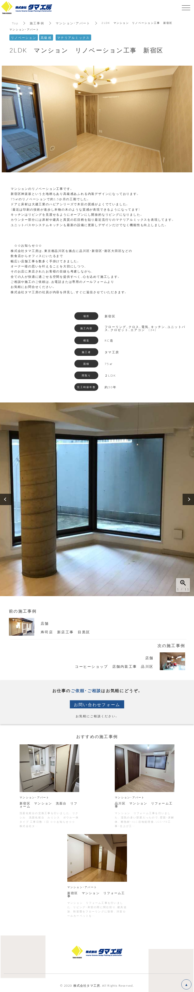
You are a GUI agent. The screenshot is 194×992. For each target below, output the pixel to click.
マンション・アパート (73, 23)
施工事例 (37, 23)
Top (15, 23)
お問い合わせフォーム (97, 704)
